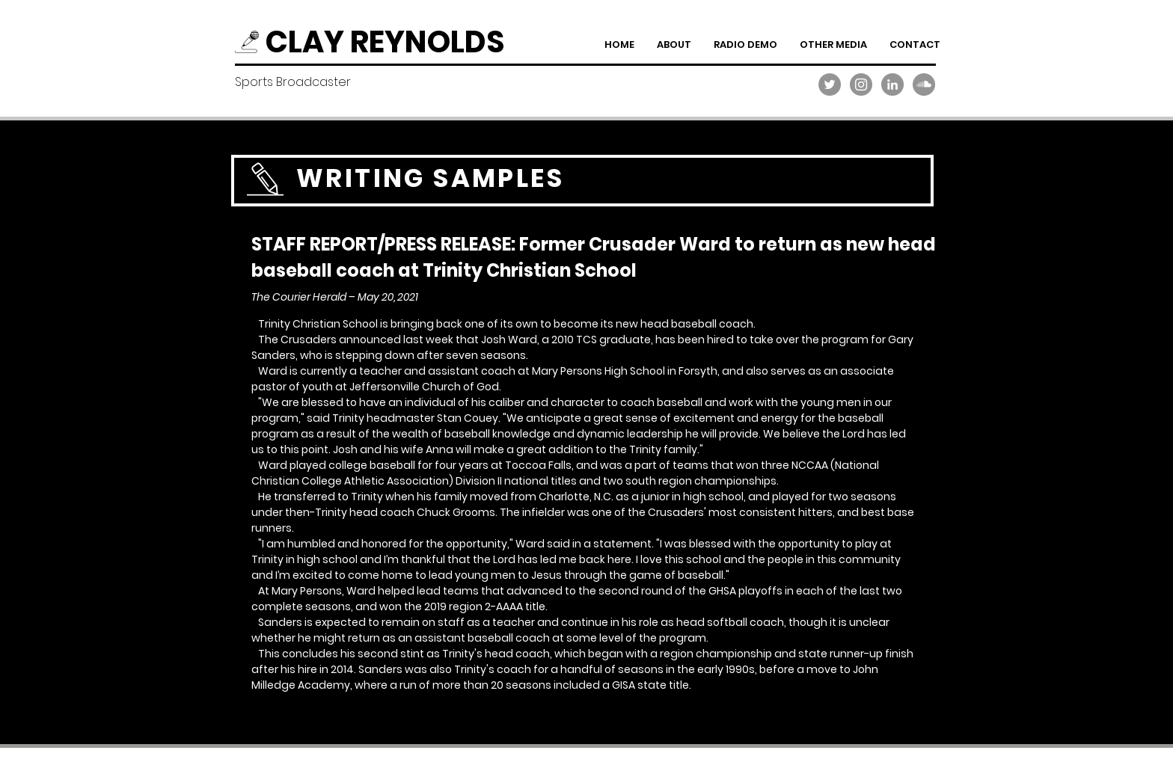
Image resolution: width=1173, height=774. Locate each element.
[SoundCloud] (924, 84)
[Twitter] (829, 84)
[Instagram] (861, 84)
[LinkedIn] (892, 84)
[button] (745, 44)
